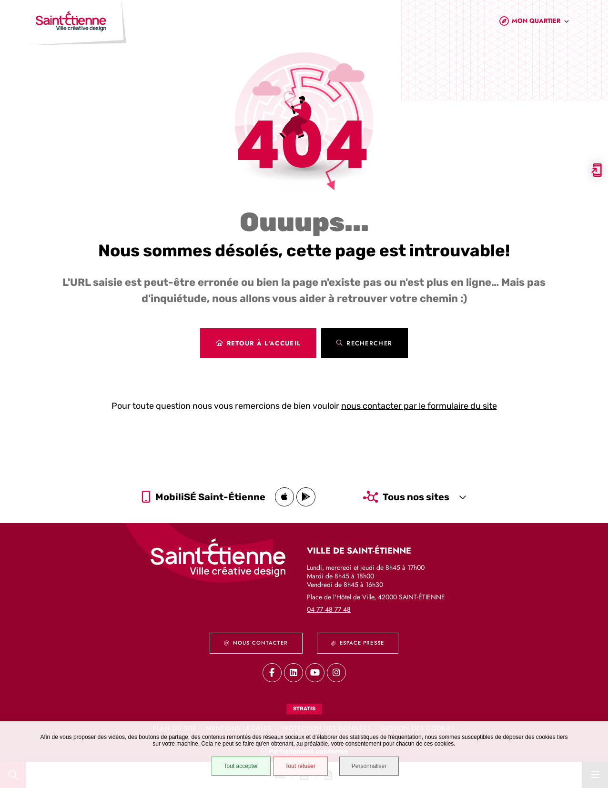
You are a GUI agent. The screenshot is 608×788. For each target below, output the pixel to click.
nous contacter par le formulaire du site (419, 406)
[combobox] (541, 23)
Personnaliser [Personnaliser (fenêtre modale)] (369, 766)
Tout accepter (240, 766)
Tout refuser (300, 766)
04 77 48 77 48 (329, 609)
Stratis (304, 709)
